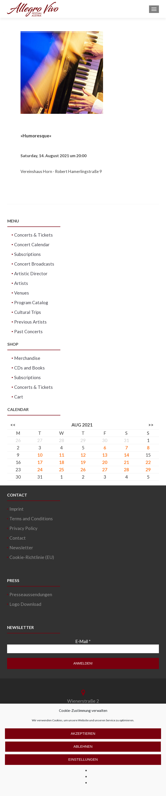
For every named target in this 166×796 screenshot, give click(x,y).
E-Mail (83, 641)
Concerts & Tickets (33, 235)
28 (126, 469)
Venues (21, 292)
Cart (18, 396)
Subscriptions (27, 254)
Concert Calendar (32, 244)
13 (104, 455)
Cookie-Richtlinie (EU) (31, 557)
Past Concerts (28, 331)
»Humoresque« (36, 135)
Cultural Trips (27, 312)
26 (83, 469)
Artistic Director (30, 273)
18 (61, 462)
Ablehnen (83, 746)
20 (104, 462)
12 (83, 455)
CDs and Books (29, 367)
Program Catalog (31, 302)
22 (148, 462)
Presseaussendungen (30, 594)
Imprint (16, 509)
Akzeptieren (83, 733)
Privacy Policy (23, 528)
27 (104, 469)
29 (148, 469)
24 (39, 469)
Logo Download (25, 604)
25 (61, 469)
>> (151, 424)
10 (39, 455)
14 (126, 455)
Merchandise (27, 358)
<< (13, 424)
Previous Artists (30, 321)
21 (126, 462)
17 (39, 462)
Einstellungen (83, 759)
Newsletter (21, 547)
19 (83, 462)
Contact (17, 538)
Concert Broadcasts (34, 264)
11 (61, 455)
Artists (21, 283)
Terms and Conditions (31, 518)
